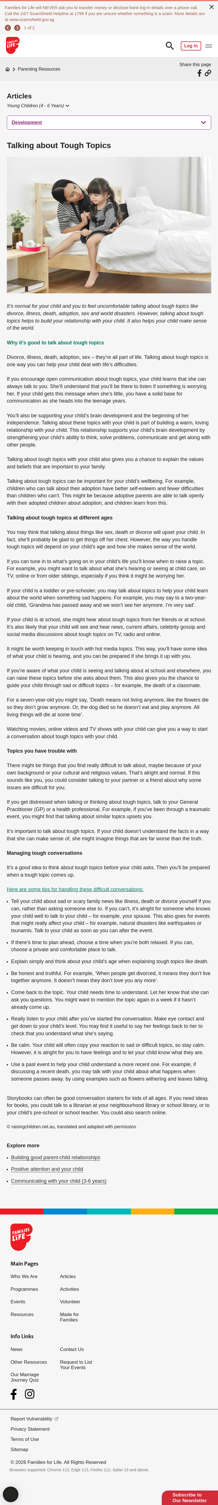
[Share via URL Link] (208, 73)
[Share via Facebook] (200, 73)
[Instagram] (29, 1394)
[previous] (8, 28)
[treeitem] (109, 122)
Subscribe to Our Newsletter (190, 1497)
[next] (17, 28)
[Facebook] (15, 1394)
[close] (212, 6)
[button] (38, 106)
